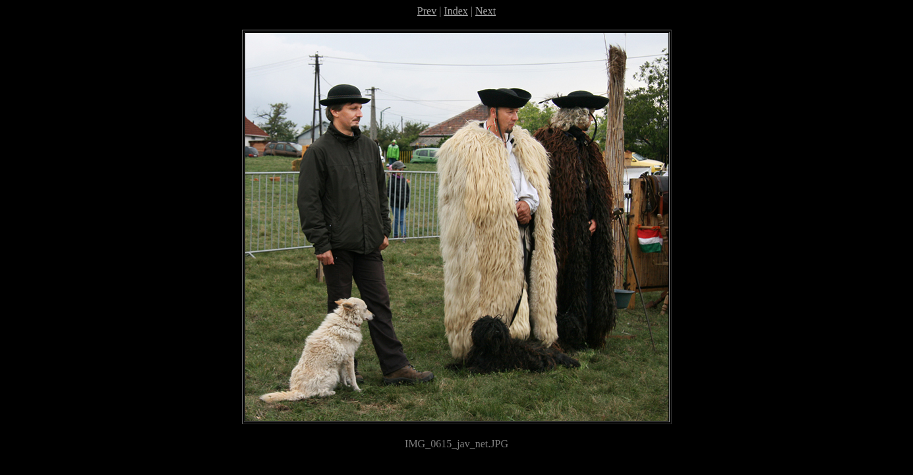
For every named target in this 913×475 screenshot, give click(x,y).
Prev (426, 10)
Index (455, 10)
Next (485, 10)
